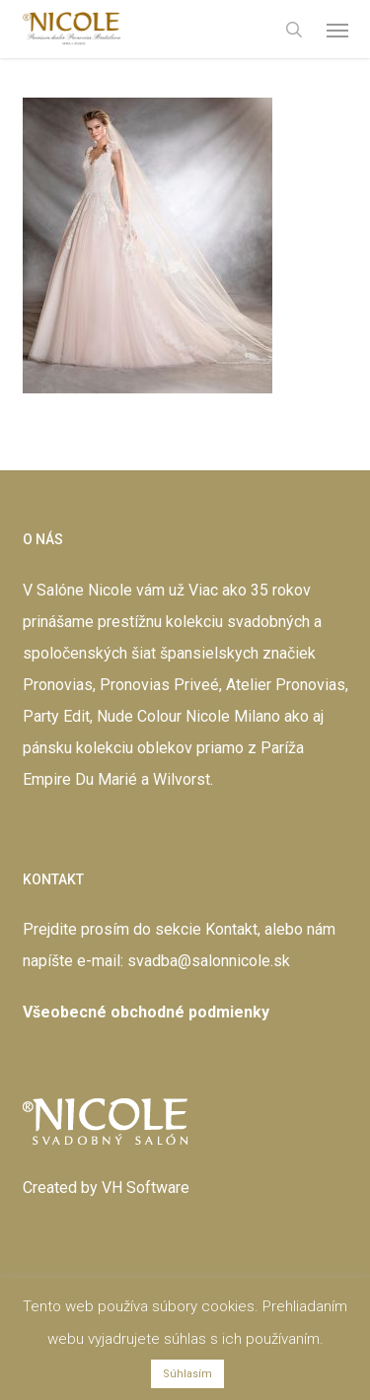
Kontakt (231, 929)
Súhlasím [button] (187, 1373)
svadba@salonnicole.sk (208, 960)
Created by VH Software (106, 1187)
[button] (337, 29)
